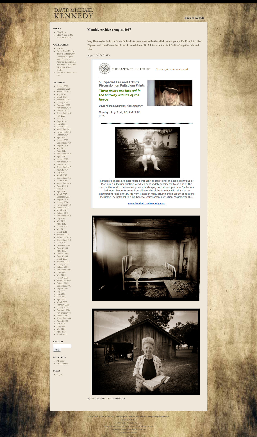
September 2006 (64, 269)
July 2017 (61, 172)
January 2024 (62, 102)
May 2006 (61, 275)
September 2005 (64, 286)
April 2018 (61, 156)
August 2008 (62, 256)
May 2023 (61, 118)
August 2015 (62, 186)
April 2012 (61, 224)
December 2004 (63, 310)
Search (58, 341)
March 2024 (62, 97)
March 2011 (62, 232)
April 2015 (61, 191)
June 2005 (61, 294)
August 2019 (62, 145)
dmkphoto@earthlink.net (158, 416)
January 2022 (62, 126)
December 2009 (63, 245)
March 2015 (62, 194)
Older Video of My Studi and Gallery (65, 36)
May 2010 (61, 242)
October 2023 (63, 110)
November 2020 (64, 132)
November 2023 (64, 108)
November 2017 (64, 161)
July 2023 (61, 116)
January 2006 (62, 278)
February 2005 (63, 305)
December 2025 (63, 89)
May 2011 (61, 229)
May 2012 (61, 221)
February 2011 (63, 234)
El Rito (60, 48)
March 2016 (62, 180)
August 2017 (62, 170)
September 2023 (64, 113)
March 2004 (62, 334)
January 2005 (62, 307)
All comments (63, 363)
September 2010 (64, 240)
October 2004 (63, 315)
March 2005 (62, 302)
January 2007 (62, 264)
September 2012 (64, 215)
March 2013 (62, 210)
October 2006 (63, 267)
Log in (59, 374)
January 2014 (62, 202)
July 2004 (61, 323)
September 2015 (64, 183)
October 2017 (63, 164)
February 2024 (63, 99)
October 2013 (63, 207)
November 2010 (64, 237)
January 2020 (62, 140)
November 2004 (64, 313)
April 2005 (61, 299)
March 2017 (62, 175)
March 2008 (62, 259)
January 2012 (62, 226)
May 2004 (61, 329)
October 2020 (63, 134)
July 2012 (61, 218)
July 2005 (61, 291)
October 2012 (63, 213)
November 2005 (64, 280)
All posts (60, 361)
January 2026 (62, 86)
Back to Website (128, 420)
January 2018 (62, 159)
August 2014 (62, 199)
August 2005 (62, 288)
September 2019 (64, 143)
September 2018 (64, 153)
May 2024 (61, 94)
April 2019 (61, 151)
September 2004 (64, 318)
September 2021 (64, 129)
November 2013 (64, 205)
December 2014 (63, 197)
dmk (92, 398)
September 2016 (64, 178)
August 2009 (62, 248)
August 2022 (62, 121)
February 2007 (63, 261)
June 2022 (61, 124)
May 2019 (61, 148)
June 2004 (61, 326)
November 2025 (64, 91)
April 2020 (61, 137)
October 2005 (63, 283)
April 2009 (61, 251)
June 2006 (61, 272)
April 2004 (61, 331)
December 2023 (63, 105)
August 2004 (62, 321)
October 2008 (63, 253)
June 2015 (61, 188)
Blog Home (62, 32)
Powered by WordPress (128, 433)
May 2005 (61, 296)
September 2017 (64, 167)
